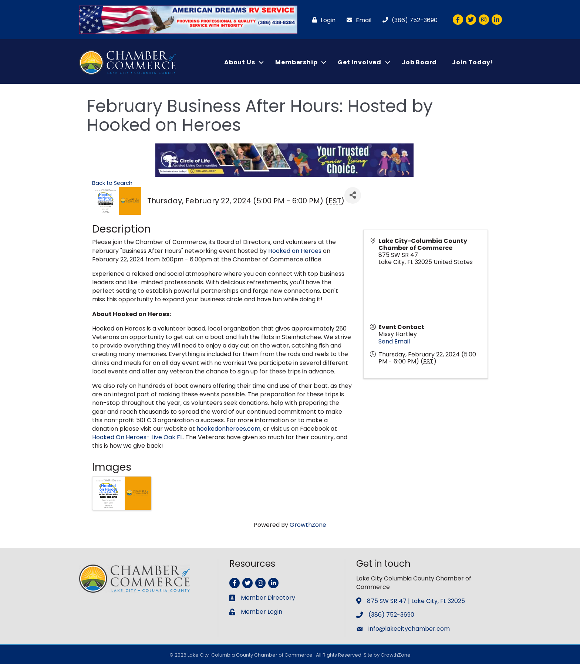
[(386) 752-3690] (408, 20)
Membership (296, 62)
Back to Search (112, 183)
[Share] (352, 195)
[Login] (321, 20)
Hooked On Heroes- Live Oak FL (137, 437)
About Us (239, 62)
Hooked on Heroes (294, 251)
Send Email (394, 341)
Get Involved (359, 62)
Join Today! (472, 62)
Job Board (419, 62)
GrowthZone (308, 525)
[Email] (357, 20)
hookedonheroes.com (228, 428)
